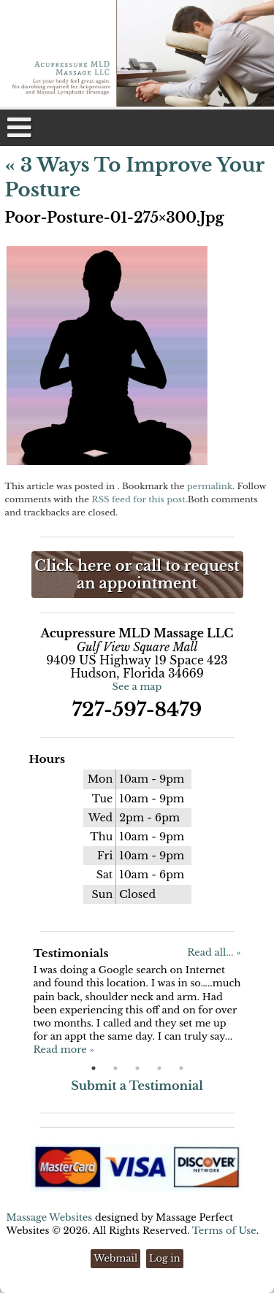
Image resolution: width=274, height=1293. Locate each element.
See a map (137, 686)
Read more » (63, 1049)
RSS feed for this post (138, 499)
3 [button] (137, 1068)
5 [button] (181, 1068)
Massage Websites (50, 1217)
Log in (164, 1258)
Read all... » (213, 952)
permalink (209, 486)
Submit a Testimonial (137, 1085)
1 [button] (93, 1068)
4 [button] (159, 1068)
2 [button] (115, 1068)
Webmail (115, 1258)
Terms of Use (224, 1230)
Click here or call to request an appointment (136, 574)
